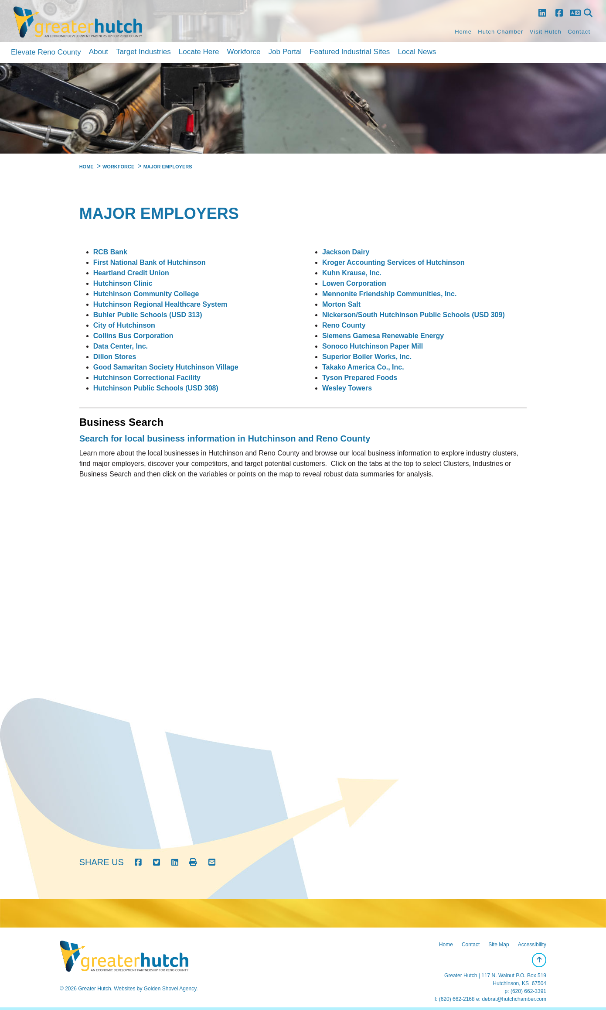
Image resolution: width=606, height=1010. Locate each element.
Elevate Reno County (46, 52)
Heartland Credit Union (131, 273)
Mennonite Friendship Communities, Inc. (389, 294)
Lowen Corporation (354, 283)
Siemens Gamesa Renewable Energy (383, 335)
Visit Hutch (546, 31)
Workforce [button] (243, 52)
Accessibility (532, 945)
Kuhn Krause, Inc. (351, 273)
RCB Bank (110, 252)
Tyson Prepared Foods (359, 377)
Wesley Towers (347, 388)
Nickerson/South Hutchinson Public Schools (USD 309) (413, 314)
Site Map (498, 945)
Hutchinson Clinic (123, 283)
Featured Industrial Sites (350, 52)
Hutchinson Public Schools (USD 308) (155, 388)
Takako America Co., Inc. (363, 367)
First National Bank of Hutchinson (149, 262)
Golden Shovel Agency (170, 989)
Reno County (344, 325)
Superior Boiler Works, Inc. (367, 356)
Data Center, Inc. (120, 346)
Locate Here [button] (199, 52)
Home (463, 31)
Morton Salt (341, 304)
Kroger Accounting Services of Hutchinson (393, 262)
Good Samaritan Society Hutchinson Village (165, 367)
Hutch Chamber (500, 31)
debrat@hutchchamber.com (514, 999)
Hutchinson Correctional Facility (147, 377)
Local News (417, 52)
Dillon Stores (114, 356)
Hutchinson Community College (146, 294)
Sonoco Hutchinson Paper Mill (372, 346)
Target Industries (143, 52)
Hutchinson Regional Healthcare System (160, 304)
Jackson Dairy (346, 252)
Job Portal (285, 52)
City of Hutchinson (124, 325)
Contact (579, 31)
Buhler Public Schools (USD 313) (147, 314)
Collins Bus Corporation (133, 335)
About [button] (98, 52)
